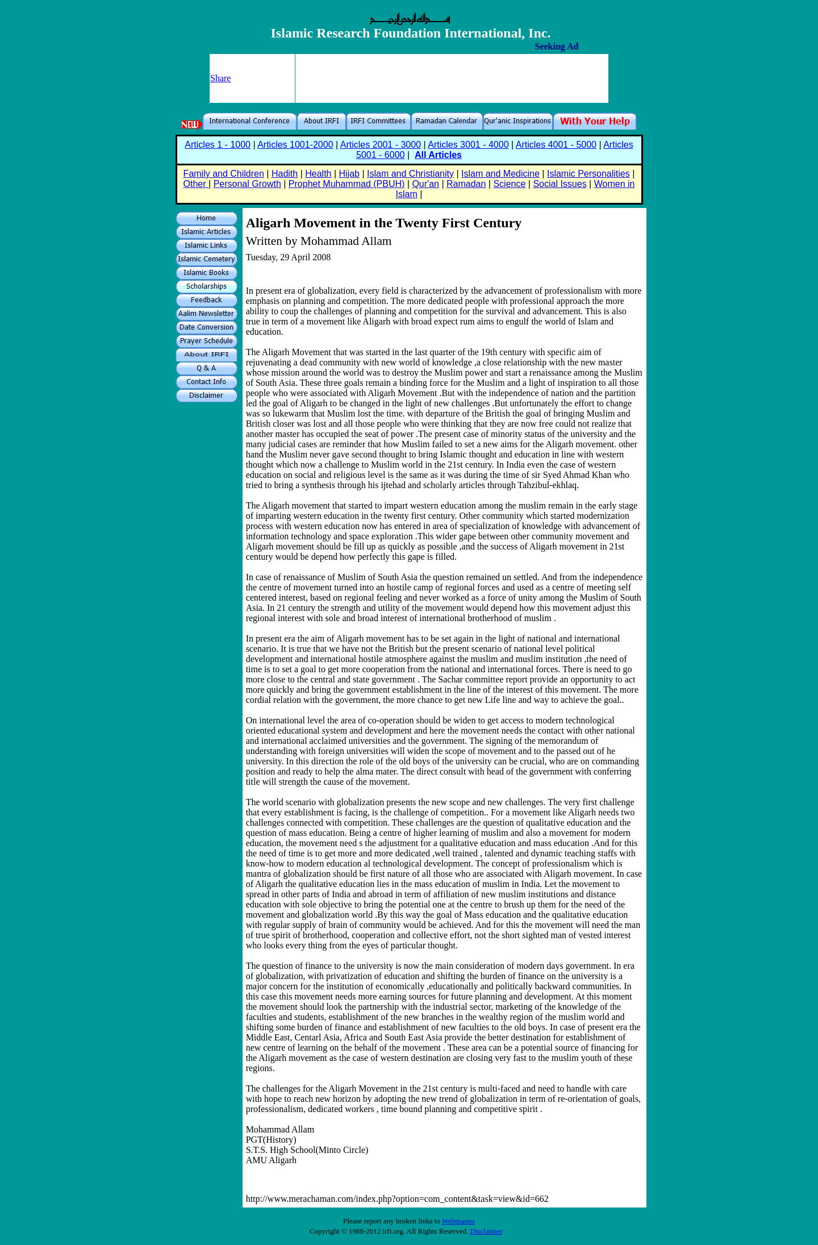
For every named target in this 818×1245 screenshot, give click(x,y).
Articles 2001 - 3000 (380, 144)
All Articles (438, 155)
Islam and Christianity (410, 173)
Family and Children (223, 173)
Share (220, 78)
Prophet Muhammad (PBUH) (347, 184)
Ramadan (466, 184)
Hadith (285, 173)
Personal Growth (247, 184)
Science (509, 184)
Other (195, 184)
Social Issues (559, 184)
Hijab (349, 173)
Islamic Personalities (588, 173)
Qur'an (425, 184)
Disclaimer (486, 1231)
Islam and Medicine (500, 173)
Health (318, 173)
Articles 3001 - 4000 (468, 144)
